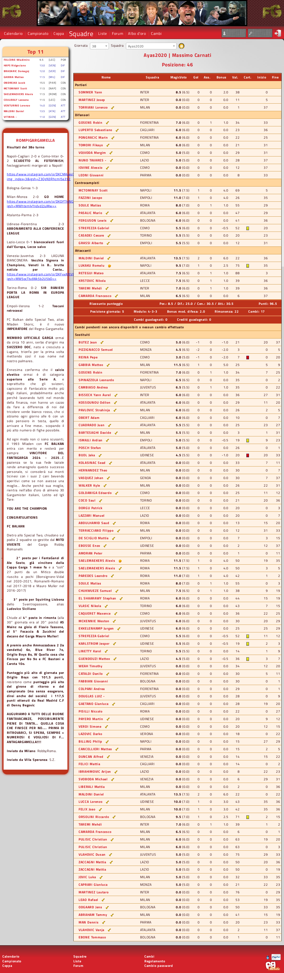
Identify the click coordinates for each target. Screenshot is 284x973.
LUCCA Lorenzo (90, 801)
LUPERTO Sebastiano (95, 129)
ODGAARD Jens (90, 906)
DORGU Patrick (90, 507)
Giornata (81, 45)
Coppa (58, 33)
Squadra (117, 45)
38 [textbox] (94, 46)
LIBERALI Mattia (92, 786)
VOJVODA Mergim (92, 152)
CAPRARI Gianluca (93, 884)
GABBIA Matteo (14, 77)
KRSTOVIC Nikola (92, 280)
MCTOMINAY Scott (15, 88)
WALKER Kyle (89, 485)
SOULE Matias (90, 205)
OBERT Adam (89, 417)
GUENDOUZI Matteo (94, 658)
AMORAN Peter (90, 553)
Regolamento (154, 961)
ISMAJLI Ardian (90, 440)
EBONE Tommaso (92, 937)
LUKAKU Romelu (92, 265)
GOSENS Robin (90, 122)
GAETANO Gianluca (94, 703)
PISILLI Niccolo (90, 711)
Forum (117, 33)
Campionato (38, 33)
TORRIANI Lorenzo (93, 107)
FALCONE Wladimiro (17, 60)
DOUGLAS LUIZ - (92, 696)
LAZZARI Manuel (92, 515)
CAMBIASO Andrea (93, 387)
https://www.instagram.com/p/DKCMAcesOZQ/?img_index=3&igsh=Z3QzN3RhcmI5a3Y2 (44, 176)
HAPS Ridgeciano (15, 65)
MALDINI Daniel (14, 111)
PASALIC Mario (90, 212)
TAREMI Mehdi (90, 288)
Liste (102, 33)
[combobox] (99, 46)
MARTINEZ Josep (92, 99)
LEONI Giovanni (91, 175)
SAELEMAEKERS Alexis (18, 94)
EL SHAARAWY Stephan (97, 598)
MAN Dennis (88, 922)
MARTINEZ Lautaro (94, 892)
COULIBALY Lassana (16, 100)
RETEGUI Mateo (91, 272)
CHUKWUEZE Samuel (95, 590)
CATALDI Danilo (91, 673)
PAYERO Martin (91, 718)
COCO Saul (87, 500)
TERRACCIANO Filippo (96, 530)
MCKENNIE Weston (94, 620)
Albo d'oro (137, 33)
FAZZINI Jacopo (90, 197)
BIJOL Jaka (87, 454)
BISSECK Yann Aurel (95, 394)
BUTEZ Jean (88, 342)
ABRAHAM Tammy (93, 914)
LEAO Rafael (88, 899)
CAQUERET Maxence (95, 613)
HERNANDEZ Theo (93, 470)
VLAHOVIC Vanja (91, 929)
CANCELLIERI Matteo (95, 748)
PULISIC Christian (93, 839)
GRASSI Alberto (91, 242)
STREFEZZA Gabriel (94, 227)
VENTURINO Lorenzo (17, 105)
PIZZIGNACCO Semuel (96, 349)
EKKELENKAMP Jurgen (96, 628)
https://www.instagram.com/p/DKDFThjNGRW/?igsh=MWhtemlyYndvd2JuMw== (44, 204)
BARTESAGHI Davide (95, 432)
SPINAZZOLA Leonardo (96, 379)
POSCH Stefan (90, 447)
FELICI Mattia (89, 763)
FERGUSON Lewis (93, 220)
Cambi (156, 33)
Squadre (81, 33)
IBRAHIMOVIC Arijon (95, 771)
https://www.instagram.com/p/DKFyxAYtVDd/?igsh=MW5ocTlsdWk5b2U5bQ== (43, 276)
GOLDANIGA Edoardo (95, 492)
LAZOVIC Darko (90, 733)
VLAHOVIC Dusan (92, 854)
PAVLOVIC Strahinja (94, 409)
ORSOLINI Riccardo (94, 816)
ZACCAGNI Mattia (92, 861)
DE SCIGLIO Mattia (94, 537)
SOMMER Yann (90, 92)
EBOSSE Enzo (89, 545)
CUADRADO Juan (92, 424)
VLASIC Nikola (90, 605)
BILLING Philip (90, 741)
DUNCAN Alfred (91, 756)
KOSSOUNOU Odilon (95, 402)
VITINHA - (10, 117)
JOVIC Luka (87, 876)
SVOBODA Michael (93, 779)
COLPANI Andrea (92, 688)
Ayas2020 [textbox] (136, 46)
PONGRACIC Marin (93, 137)
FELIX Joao (87, 809)
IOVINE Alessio (90, 167)
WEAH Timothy (90, 665)
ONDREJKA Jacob (14, 83)
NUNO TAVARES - (92, 160)
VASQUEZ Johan (91, 477)
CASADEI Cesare (91, 235)
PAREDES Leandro (93, 575)
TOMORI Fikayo (91, 144)
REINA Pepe (88, 357)
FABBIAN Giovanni (93, 681)
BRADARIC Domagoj (17, 71)
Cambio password (158, 965)
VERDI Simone (90, 726)
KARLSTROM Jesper (94, 643)
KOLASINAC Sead (92, 462)
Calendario (13, 33)
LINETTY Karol (90, 651)
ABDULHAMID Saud (94, 522)
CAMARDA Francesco (95, 295)
